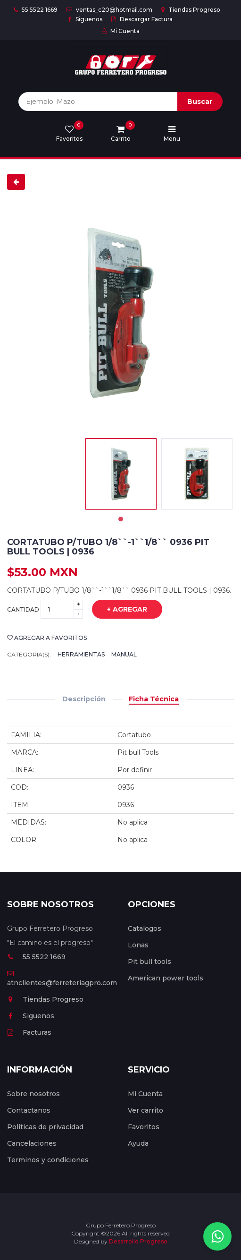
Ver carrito (145, 1110)
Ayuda (138, 1143)
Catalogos (144, 928)
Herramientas (81, 654)
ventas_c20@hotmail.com (109, 9)
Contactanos (28, 1110)
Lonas (138, 945)
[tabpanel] (121, 474)
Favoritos (143, 1127)
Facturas (29, 1032)
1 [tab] (120, 519)
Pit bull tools (149, 961)
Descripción (84, 699)
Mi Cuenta (121, 30)
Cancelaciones (32, 1143)
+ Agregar (120, 610)
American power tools (165, 978)
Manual (124, 654)
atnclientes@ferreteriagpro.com (62, 978)
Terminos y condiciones (48, 1160)
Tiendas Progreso (190, 9)
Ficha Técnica (154, 699)
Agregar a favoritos (47, 637)
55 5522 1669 (36, 9)
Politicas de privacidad (45, 1127)
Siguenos (85, 19)
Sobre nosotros (33, 1094)
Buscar (199, 101)
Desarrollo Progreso (138, 1241)
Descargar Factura (142, 19)
